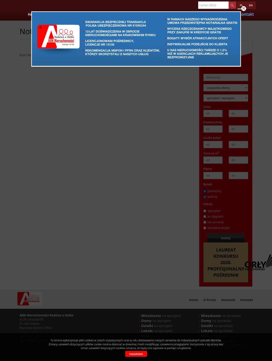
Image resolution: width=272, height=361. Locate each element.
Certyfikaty (150, 14)
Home (33, 14)
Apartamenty (84, 14)
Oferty (64, 14)
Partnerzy (106, 14)
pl (241, 5)
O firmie (48, 14)
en (250, 5)
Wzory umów (188, 14)
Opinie (168, 14)
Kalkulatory (128, 14)
